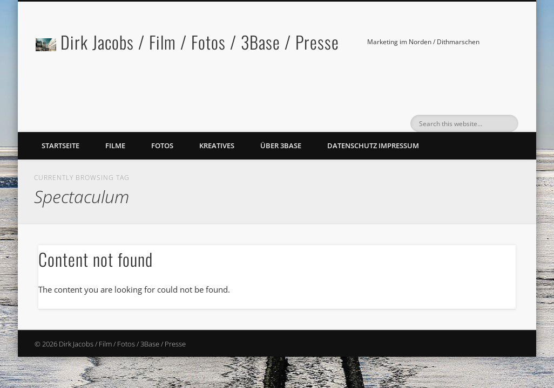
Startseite (60, 145)
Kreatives (216, 145)
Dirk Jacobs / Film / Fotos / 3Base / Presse (199, 41)
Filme (115, 145)
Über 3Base (280, 145)
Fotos (162, 145)
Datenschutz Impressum (373, 145)
